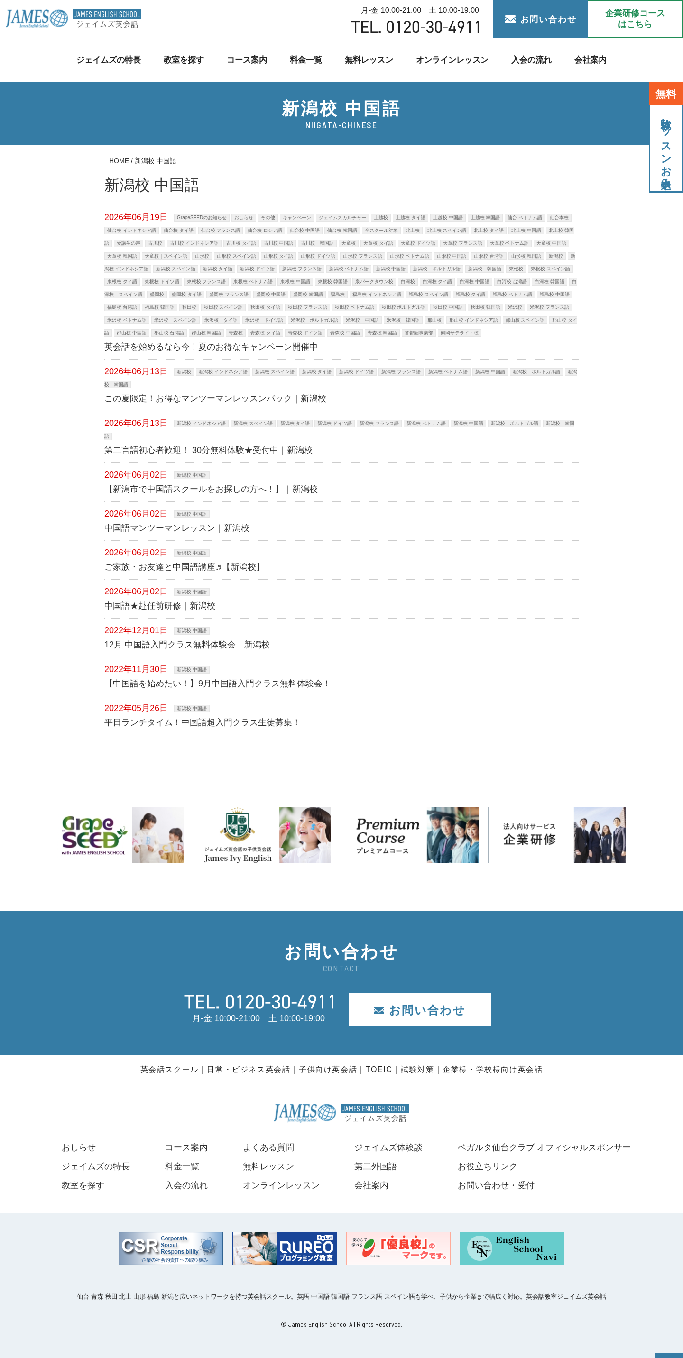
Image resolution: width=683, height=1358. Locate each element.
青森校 (236, 332)
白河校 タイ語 (437, 281)
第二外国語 (375, 1166)
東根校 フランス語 (206, 281)
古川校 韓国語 (317, 243)
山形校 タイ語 (279, 256)
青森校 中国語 (345, 332)
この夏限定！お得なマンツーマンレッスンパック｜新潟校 (215, 398)
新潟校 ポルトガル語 (437, 268)
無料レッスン (369, 59)
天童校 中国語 (551, 243)
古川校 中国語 (279, 243)
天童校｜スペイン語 (166, 256)
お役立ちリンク (487, 1166)
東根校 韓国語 (333, 281)
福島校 (338, 294)
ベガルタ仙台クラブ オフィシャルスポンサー (544, 1147)
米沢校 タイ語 (221, 320)
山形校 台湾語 (489, 256)
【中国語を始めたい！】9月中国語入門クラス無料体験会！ (217, 683)
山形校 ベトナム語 (409, 256)
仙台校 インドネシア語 (131, 230)
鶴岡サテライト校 (460, 332)
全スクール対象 (381, 230)
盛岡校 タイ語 (187, 294)
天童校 (349, 243)
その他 (268, 217)
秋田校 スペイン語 (223, 307)
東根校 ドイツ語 (162, 281)
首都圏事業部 (419, 332)
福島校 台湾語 (122, 307)
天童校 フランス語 (462, 243)
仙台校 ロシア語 (265, 230)
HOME (119, 161)
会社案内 (592, 59)
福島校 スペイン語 (428, 294)
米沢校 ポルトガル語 (314, 320)
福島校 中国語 (555, 294)
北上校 (413, 230)
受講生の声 (128, 243)
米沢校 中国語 (362, 320)
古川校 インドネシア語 (194, 243)
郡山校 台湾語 (169, 332)
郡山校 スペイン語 (525, 320)
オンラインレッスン (452, 59)
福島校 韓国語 (160, 307)
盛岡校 (157, 294)
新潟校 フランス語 (302, 268)
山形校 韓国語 (526, 256)
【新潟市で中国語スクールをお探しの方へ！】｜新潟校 (211, 489)
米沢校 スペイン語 (175, 320)
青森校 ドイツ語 (305, 332)
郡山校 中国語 (132, 332)
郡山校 (434, 320)
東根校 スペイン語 (550, 268)
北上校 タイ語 (489, 230)
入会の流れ (532, 59)
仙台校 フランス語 (220, 230)
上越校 (381, 217)
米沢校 (515, 307)
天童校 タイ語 (378, 243)
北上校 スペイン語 (447, 230)
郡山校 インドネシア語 (473, 320)
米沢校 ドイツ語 (264, 320)
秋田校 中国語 (448, 307)
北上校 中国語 (526, 230)
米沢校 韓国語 (403, 320)
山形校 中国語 (452, 256)
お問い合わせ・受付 (496, 1185)
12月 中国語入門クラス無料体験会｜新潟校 (187, 644)
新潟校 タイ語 (218, 268)
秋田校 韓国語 (485, 307)
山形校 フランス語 (362, 256)
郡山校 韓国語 (207, 332)
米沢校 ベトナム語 (127, 320)
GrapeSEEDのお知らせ (202, 217)
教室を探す (183, 59)
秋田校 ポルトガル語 (404, 307)
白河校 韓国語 (549, 281)
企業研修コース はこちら (635, 19)
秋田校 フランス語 (307, 307)
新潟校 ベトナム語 (349, 268)
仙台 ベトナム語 (525, 217)
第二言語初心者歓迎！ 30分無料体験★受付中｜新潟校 (208, 450)
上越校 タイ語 (410, 217)
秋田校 (189, 307)
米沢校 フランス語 (549, 307)
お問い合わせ (541, 19)
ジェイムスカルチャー (342, 217)
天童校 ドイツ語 (418, 243)
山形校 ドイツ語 (318, 256)
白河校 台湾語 (512, 281)
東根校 (516, 268)
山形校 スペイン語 (236, 256)
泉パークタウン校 (374, 281)
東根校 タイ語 (122, 281)
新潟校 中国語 (391, 268)
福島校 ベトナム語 (512, 294)
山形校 (202, 256)
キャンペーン (297, 217)
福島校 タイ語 (471, 294)
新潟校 (556, 256)
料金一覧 (306, 59)
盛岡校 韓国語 (308, 294)
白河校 (408, 281)
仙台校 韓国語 (342, 230)
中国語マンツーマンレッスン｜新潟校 (176, 528)
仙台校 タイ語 (179, 230)
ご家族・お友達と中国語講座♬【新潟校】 (184, 567)
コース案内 (246, 59)
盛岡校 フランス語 (229, 294)
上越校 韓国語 (485, 217)
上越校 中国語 (448, 217)
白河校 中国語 (474, 281)
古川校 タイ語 (241, 243)
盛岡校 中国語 (271, 294)
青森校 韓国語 (382, 332)
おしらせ (243, 217)
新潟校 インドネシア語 (223, 371)
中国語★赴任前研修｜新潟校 (159, 605)
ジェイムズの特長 (107, 59)
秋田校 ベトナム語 (354, 307)
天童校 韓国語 (122, 256)
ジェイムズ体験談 (388, 1147)
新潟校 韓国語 (484, 268)
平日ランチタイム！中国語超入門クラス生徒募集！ (202, 722)
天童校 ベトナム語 (509, 243)
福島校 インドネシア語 (376, 294)
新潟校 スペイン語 (175, 268)
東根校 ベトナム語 (253, 281)
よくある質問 (268, 1147)
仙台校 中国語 (305, 230)
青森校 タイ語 (265, 332)
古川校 (155, 243)
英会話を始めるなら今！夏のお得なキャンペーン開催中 (211, 346)
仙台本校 (559, 217)
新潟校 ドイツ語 (257, 268)
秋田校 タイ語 (265, 307)
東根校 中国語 (295, 281)
